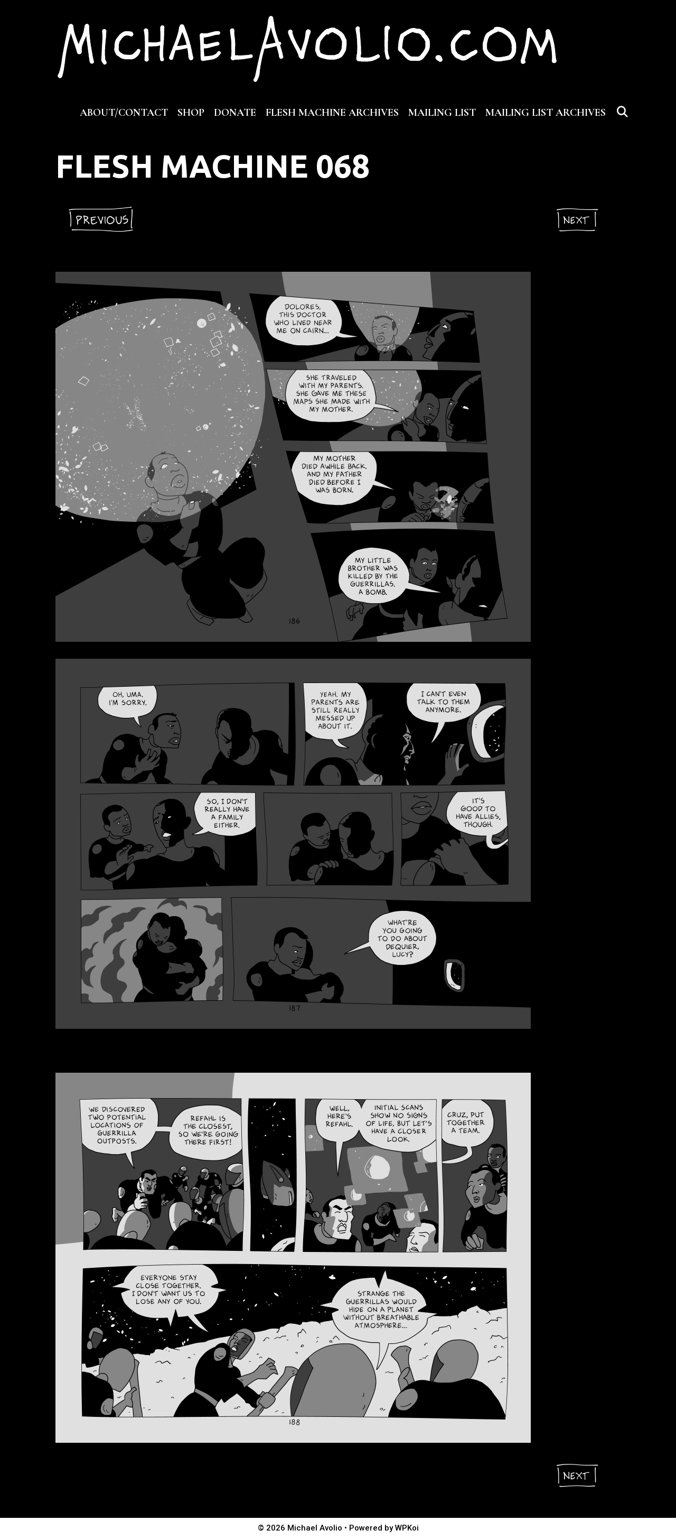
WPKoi (407, 1528)
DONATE (235, 112)
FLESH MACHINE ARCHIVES (332, 112)
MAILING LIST (442, 112)
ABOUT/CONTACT (124, 112)
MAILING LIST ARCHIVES (545, 112)
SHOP (190, 112)
